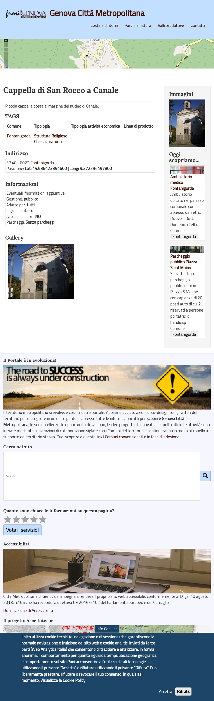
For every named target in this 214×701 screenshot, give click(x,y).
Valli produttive (171, 25)
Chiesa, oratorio (48, 141)
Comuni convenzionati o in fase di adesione (142, 437)
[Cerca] (205, 476)
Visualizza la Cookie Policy (62, 682)
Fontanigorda (19, 136)
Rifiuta (183, 693)
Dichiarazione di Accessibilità (28, 610)
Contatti (198, 25)
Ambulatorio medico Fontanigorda (182, 182)
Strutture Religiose (50, 136)
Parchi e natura (138, 25)
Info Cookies (107, 630)
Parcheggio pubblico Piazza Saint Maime (183, 262)
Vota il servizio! (22, 529)
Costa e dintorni (104, 25)
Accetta (165, 693)
